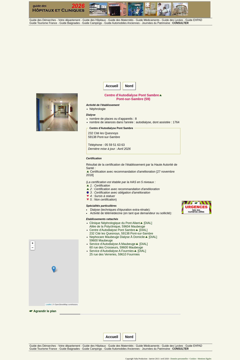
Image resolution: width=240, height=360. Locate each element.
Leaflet (48, 304)
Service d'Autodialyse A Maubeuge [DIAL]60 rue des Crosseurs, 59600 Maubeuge (119, 245)
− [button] (33, 248)
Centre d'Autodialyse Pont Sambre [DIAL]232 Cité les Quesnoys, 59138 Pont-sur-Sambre (121, 231)
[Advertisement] (120, 55)
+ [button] (33, 243)
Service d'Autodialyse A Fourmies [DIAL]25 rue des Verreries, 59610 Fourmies (118, 252)
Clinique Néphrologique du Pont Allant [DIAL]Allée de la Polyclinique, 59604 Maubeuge (121, 224)
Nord (129, 86)
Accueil (112, 86)
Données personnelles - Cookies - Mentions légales (191, 359)
